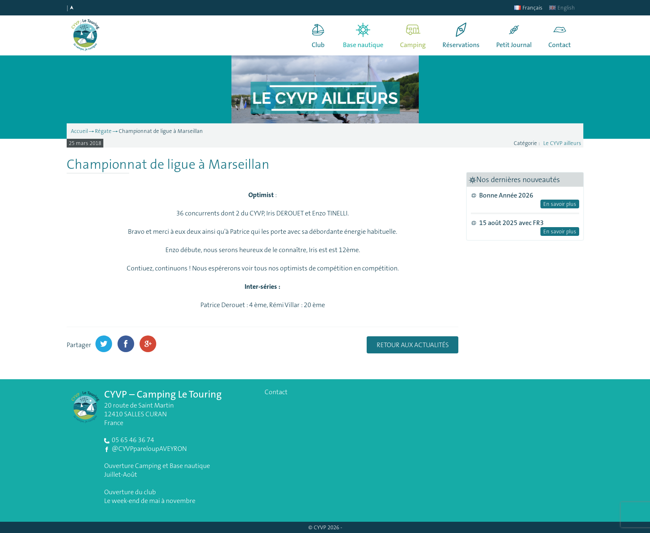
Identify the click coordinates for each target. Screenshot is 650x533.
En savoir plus (559, 204)
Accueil (79, 131)
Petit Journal (514, 44)
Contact (559, 44)
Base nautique (363, 44)
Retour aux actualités (413, 344)
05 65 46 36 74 (133, 439)
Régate (103, 131)
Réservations (461, 44)
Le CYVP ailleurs (562, 143)
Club (318, 44)
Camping (413, 44)
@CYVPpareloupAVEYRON (149, 448)
